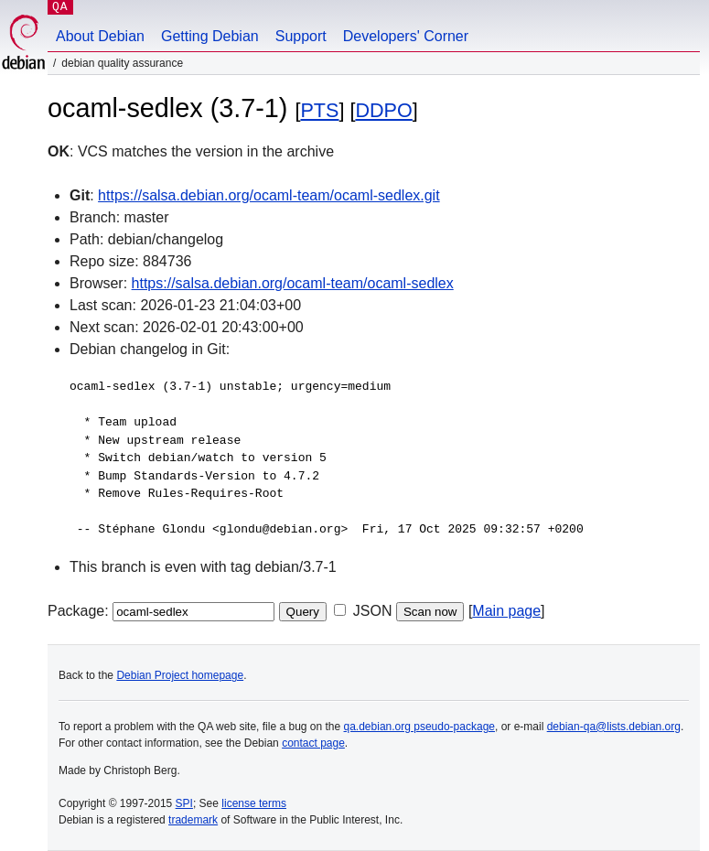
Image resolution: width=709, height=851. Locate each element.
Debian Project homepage (179, 675)
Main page (506, 611)
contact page (313, 743)
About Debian (100, 36)
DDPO (383, 110)
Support (301, 36)
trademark (193, 819)
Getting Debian (210, 36)
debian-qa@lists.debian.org (614, 726)
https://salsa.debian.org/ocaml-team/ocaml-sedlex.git (269, 195)
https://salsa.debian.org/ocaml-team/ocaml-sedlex (293, 283)
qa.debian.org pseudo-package (419, 726)
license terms (253, 803)
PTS (319, 110)
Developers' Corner (405, 36)
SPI (184, 803)
